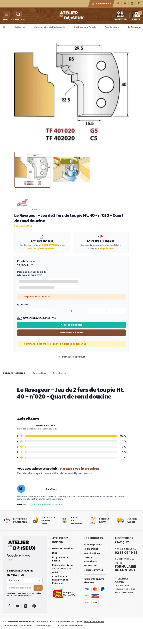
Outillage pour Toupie (85, 27)
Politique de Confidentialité (70, 625)
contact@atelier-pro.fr (42, 248)
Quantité (22, 304)
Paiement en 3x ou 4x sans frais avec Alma (62, 568)
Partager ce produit (71, 357)
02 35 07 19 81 (50, 245)
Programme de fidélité (60, 559)
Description (39, 373)
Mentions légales (44, 625)
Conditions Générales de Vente (17, 625)
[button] (71, 357)
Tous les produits (93, 544)
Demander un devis (71, 332)
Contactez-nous (101, 3)
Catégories (19, 27)
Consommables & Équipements (49, 27)
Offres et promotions (90, 559)
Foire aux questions (63, 548)
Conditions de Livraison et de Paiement (60, 580)
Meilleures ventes (93, 570)
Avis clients (59, 373)
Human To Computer (94, 621)
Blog (54, 553)
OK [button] (38, 588)
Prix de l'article (26, 261)
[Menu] (6, 14)
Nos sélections (92, 553)
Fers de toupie (112, 27)
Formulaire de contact (125, 568)
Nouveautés (90, 565)
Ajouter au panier (71, 325)
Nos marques (91, 549)
